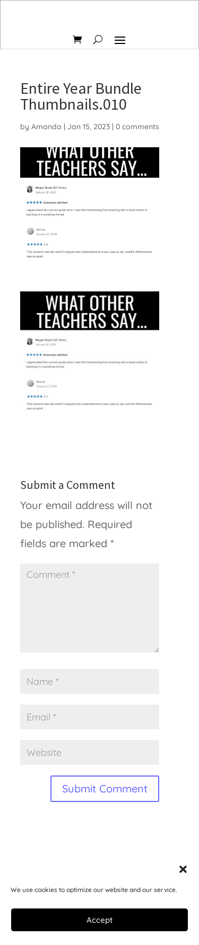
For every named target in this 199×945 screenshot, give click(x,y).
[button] (183, 869)
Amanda (46, 126)
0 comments (137, 126)
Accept (99, 920)
